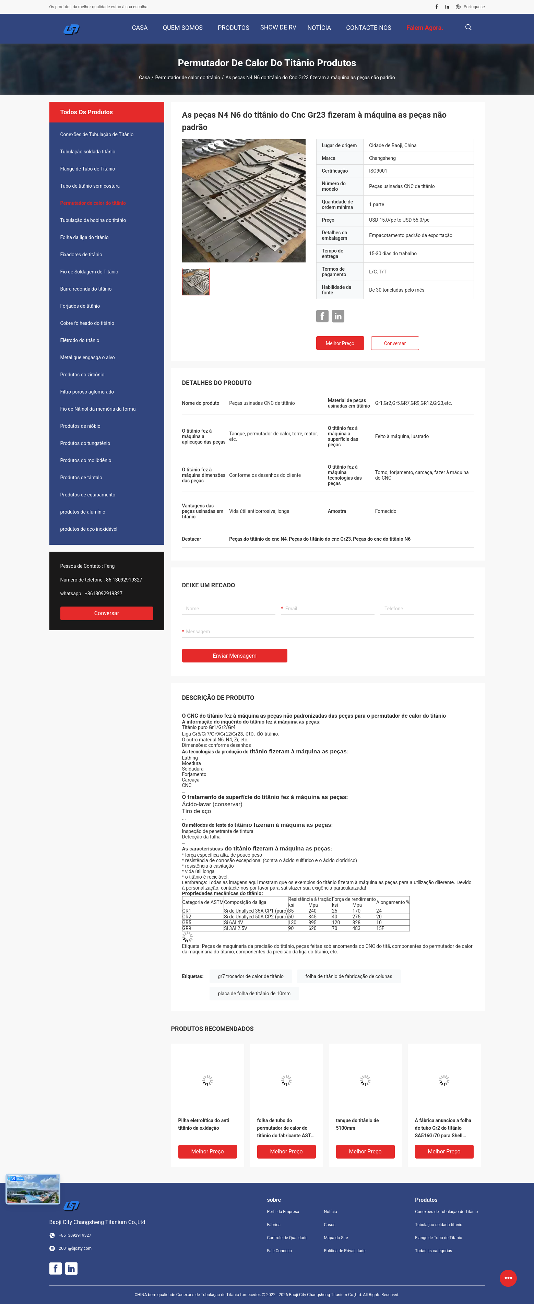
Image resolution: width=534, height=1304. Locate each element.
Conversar (106, 613)
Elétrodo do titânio (79, 340)
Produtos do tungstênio (85, 443)
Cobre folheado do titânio (87, 323)
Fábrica (274, 1224)
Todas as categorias (433, 1250)
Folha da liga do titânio (84, 237)
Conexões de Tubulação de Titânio (97, 134)
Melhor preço (340, 343)
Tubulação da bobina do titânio (93, 220)
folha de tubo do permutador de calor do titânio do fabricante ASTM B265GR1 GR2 (286, 1128)
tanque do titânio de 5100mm (357, 1124)
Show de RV (278, 27)
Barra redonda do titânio (86, 289)
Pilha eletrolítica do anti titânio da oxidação (203, 1124)
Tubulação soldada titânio (88, 151)
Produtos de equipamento (88, 494)
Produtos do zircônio (82, 374)
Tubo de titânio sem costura (90, 186)
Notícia (330, 1211)
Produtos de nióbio (80, 426)
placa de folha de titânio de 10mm (254, 993)
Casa (144, 77)
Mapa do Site (336, 1237)
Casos (329, 1224)
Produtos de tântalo (81, 477)
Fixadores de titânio (81, 254)
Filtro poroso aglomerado (87, 392)
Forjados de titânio (80, 306)
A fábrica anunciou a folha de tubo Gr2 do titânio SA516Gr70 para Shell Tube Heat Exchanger (443, 1128)
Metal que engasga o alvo (87, 357)
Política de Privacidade (344, 1250)
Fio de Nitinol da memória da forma (98, 409)
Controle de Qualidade (287, 1237)
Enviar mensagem (235, 656)
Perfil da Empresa (283, 1211)
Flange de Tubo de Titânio (87, 169)
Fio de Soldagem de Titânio (89, 271)
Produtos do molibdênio (85, 460)
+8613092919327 (103, 593)
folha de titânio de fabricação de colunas (349, 976)
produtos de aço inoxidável (89, 529)
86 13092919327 (124, 580)
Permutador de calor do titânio (187, 77)
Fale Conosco (279, 1250)
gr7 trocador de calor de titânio (251, 976)
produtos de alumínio (83, 512)
